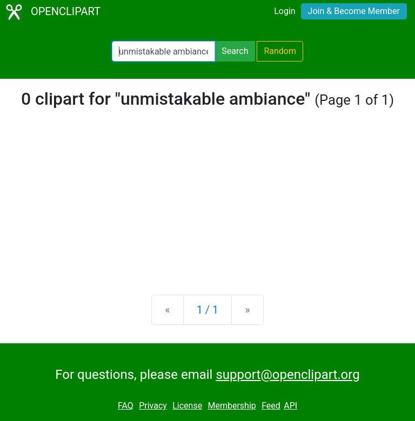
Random (280, 51)
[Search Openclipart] (163, 51)
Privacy (153, 405)
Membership (232, 405)
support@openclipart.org (287, 374)
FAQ (125, 405)
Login (284, 11)
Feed (271, 405)
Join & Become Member (354, 11)
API (290, 405)
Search (235, 51)
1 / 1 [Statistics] (208, 309)
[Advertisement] (207, 201)
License (187, 405)
